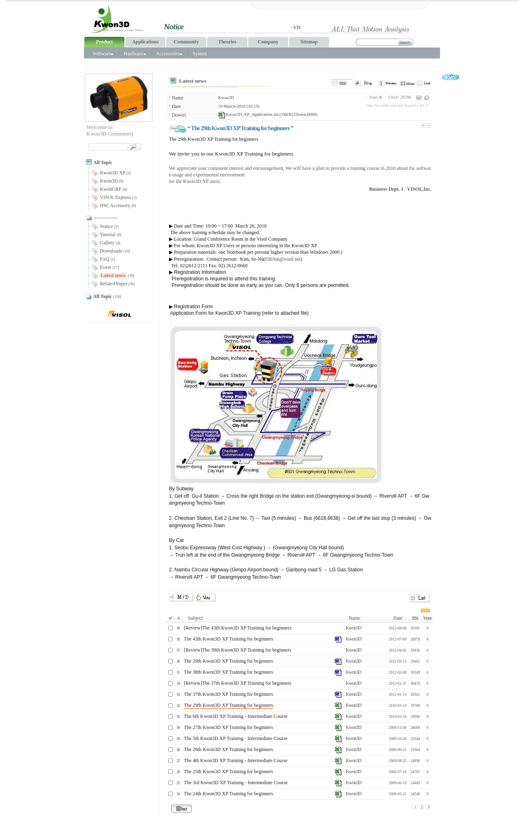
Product (104, 42)
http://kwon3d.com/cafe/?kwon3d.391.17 (397, 106)
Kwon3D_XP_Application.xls (248, 114)
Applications (145, 42)
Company (268, 42)
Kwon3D (226, 97)
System (199, 53)
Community (186, 42)
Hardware (135, 53)
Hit (415, 618)
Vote (427, 618)
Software (103, 53)
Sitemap (309, 42)
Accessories (169, 53)
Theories (227, 42)
